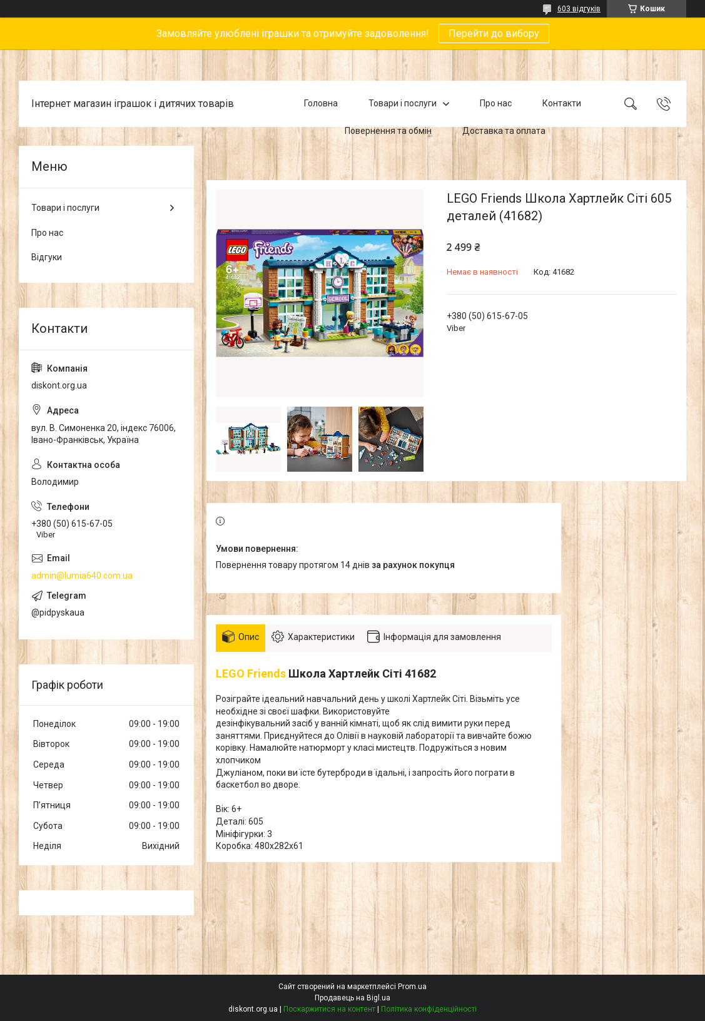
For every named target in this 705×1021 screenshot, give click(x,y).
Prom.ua (412, 986)
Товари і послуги (402, 103)
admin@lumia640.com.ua (82, 576)
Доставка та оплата (503, 131)
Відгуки (46, 257)
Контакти (561, 103)
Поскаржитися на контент (329, 1009)
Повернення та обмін (388, 131)
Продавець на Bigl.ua (352, 997)
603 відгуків (579, 8)
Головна (321, 103)
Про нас (496, 103)
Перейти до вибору (494, 33)
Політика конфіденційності (429, 1009)
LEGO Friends (251, 673)
